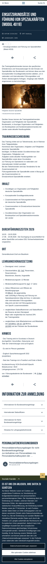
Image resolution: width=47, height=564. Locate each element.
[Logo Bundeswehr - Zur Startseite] (23, 2)
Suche (41, 2)
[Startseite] (3, 40)
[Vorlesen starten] (12, 54)
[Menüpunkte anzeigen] (8, 40)
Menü (5, 2)
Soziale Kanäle (11, 475)
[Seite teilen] (34, 54)
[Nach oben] (42, 471)
